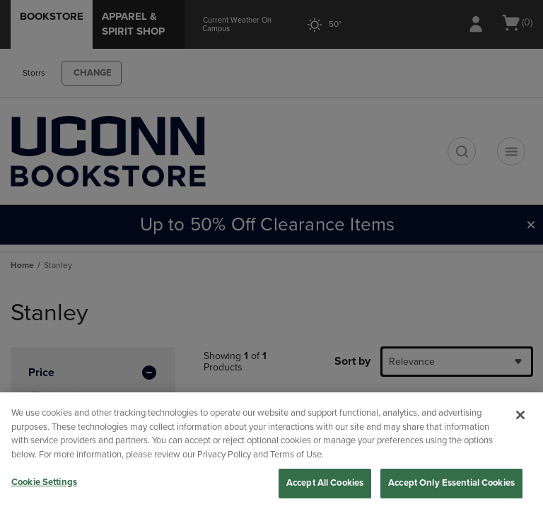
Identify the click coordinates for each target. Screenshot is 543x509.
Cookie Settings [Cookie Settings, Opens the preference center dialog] (44, 482)
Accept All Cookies (324, 482)
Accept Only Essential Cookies (451, 482)
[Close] (520, 415)
